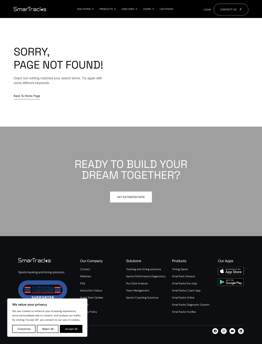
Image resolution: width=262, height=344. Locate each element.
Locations (166, 9)
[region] (47, 318)
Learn (148, 9)
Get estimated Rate (131, 197)
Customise (23, 329)
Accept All (71, 329)
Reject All (47, 329)
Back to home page (27, 96)
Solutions (85, 9)
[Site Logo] (30, 9)
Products (108, 9)
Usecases (130, 9)
